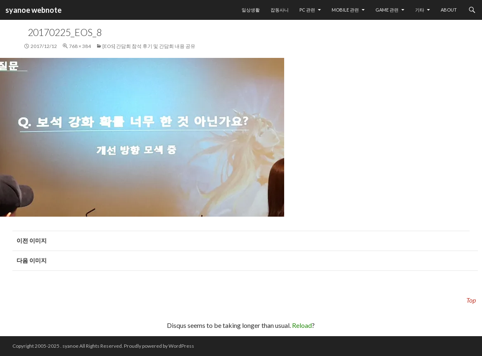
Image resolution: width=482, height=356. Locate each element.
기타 (419, 9)
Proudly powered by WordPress (159, 346)
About (449, 9)
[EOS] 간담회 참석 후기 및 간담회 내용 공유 (148, 46)
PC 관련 (307, 9)
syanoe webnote (33, 9)
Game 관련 (387, 9)
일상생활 (251, 9)
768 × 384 (80, 46)
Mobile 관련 (345, 9)
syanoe (70, 346)
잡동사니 (280, 9)
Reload (302, 325)
